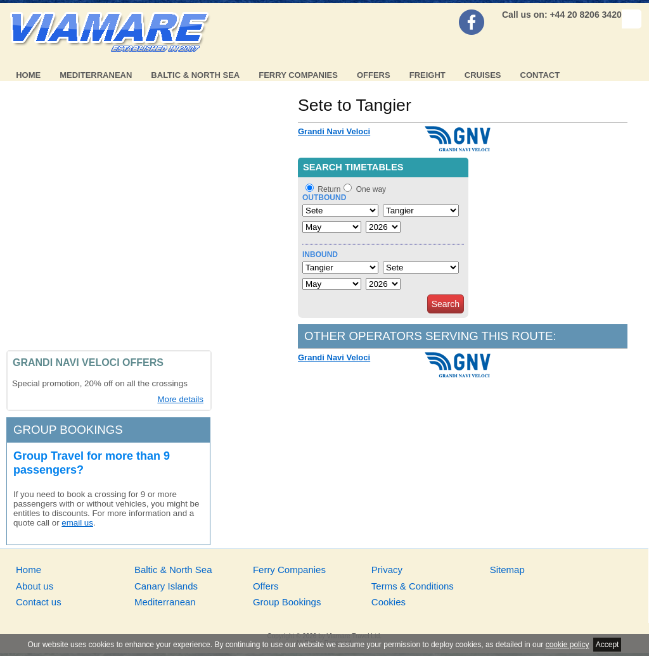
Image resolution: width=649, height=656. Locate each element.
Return (329, 189)
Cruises (483, 75)
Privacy (386, 569)
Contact (540, 75)
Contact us (38, 601)
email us (77, 522)
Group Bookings (287, 601)
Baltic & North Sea (195, 75)
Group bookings (68, 429)
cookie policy (567, 644)
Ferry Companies (298, 75)
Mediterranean (96, 75)
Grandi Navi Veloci (334, 131)
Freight (427, 75)
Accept (607, 644)
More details (180, 399)
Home (28, 75)
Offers (373, 75)
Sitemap (507, 569)
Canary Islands (166, 586)
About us (34, 586)
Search (445, 304)
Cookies (388, 601)
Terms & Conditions (412, 586)
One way (371, 189)
